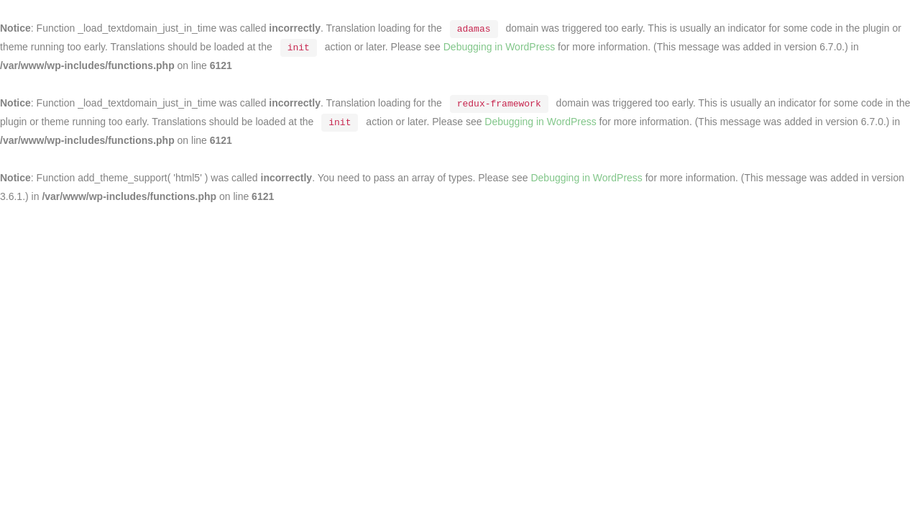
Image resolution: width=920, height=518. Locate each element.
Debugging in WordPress (499, 47)
